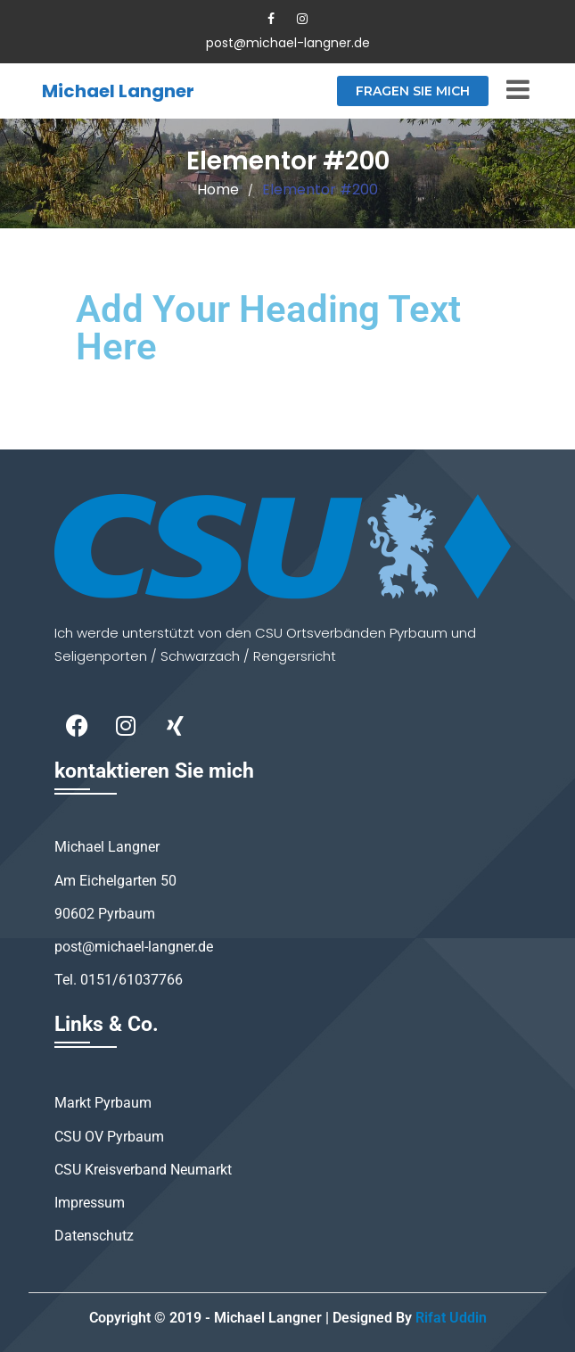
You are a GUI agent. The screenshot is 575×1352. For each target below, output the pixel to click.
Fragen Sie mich (413, 91)
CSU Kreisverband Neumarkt (143, 1169)
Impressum (89, 1202)
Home (218, 189)
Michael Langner (118, 90)
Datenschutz (94, 1235)
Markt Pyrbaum (103, 1102)
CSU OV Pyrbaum (109, 1136)
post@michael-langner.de (288, 43)
